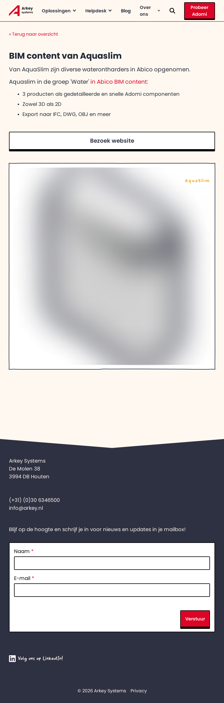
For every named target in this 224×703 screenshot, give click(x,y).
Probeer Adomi (199, 10)
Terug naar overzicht (33, 34)
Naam (24, 551)
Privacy (139, 690)
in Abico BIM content (118, 82)
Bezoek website (112, 141)
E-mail (24, 578)
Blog (126, 10)
